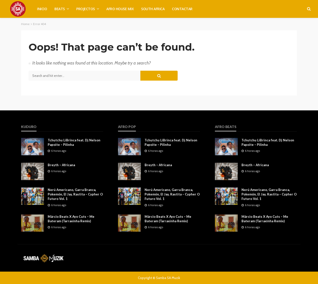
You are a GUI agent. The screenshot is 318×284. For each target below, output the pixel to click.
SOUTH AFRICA (152, 8)
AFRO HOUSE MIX (120, 8)
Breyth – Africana (61, 165)
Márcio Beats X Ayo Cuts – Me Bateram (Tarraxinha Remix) (71, 219)
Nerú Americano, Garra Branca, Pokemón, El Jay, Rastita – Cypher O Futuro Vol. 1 (75, 194)
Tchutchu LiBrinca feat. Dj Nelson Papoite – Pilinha (74, 142)
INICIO (42, 8)
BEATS (59, 8)
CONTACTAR (182, 8)
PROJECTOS (85, 8)
